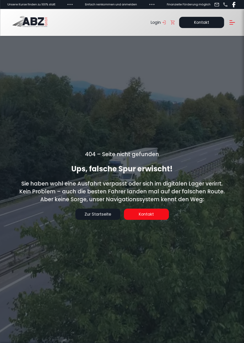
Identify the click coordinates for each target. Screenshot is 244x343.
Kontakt (201, 22)
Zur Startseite (98, 214)
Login (159, 22)
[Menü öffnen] (232, 22)
